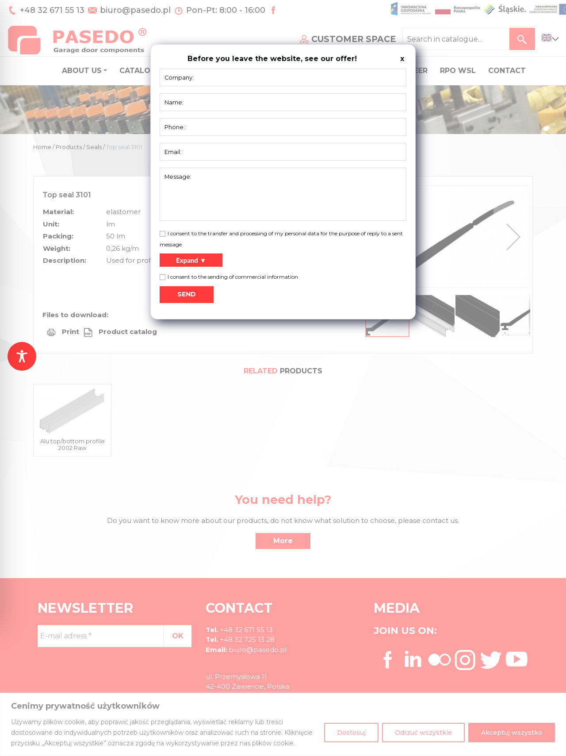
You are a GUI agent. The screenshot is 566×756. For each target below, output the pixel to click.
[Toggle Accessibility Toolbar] (22, 356)
